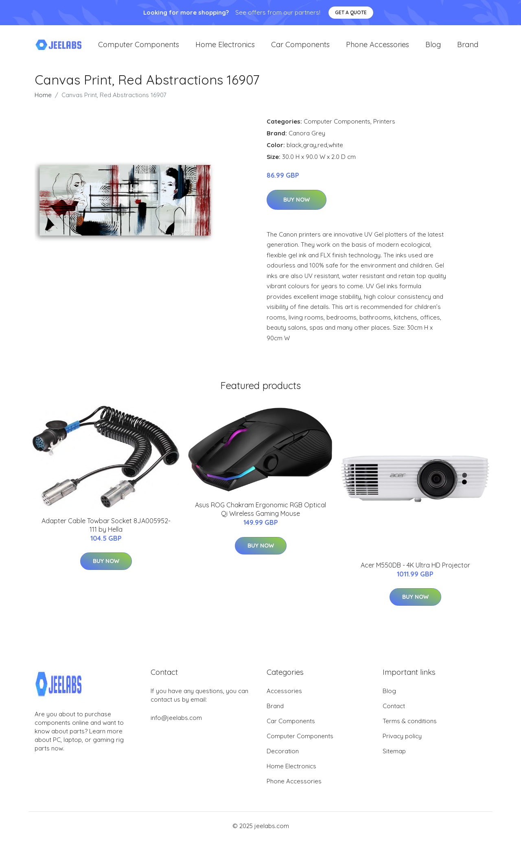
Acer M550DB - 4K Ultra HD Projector (415, 573)
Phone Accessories (377, 48)
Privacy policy (402, 744)
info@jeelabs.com (176, 726)
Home (43, 103)
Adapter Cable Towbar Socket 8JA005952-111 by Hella (106, 533)
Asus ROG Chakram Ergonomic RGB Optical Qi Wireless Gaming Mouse (260, 517)
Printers (384, 129)
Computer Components (138, 48)
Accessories (284, 699)
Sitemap (394, 759)
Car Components (300, 48)
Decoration (283, 759)
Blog (433, 48)
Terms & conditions (410, 729)
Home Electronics (225, 48)
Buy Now (296, 207)
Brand (467, 48)
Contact (394, 714)
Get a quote (351, 12)
